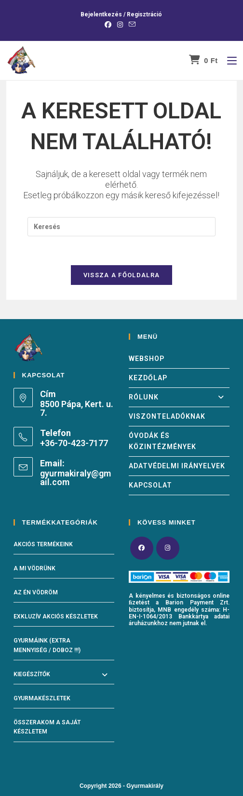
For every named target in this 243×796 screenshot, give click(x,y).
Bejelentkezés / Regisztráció (121, 14)
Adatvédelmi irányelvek (177, 466)
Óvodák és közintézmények (162, 441)
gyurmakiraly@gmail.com (75, 478)
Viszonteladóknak (167, 416)
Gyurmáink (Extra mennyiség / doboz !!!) (47, 646)
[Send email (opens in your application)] (132, 24)
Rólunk (179, 397)
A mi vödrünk (34, 568)
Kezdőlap (148, 378)
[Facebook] (141, 548)
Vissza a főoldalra (121, 275)
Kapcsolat (150, 485)
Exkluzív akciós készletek (56, 617)
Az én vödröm (36, 593)
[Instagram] (167, 548)
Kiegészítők (32, 674)
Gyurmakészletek (42, 698)
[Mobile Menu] (228, 60)
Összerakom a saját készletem (47, 727)
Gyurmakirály (144, 786)
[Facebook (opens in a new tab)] (109, 24)
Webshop (146, 358)
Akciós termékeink (43, 544)
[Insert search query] (121, 226)
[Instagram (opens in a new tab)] (120, 24)
